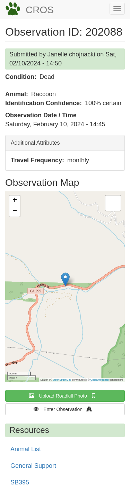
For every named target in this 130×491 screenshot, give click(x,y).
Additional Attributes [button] (35, 143)
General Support (33, 465)
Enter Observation (65, 409)
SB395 (19, 482)
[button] (65, 279)
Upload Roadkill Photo (65, 396)
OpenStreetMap (62, 379)
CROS (40, 9)
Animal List (25, 449)
